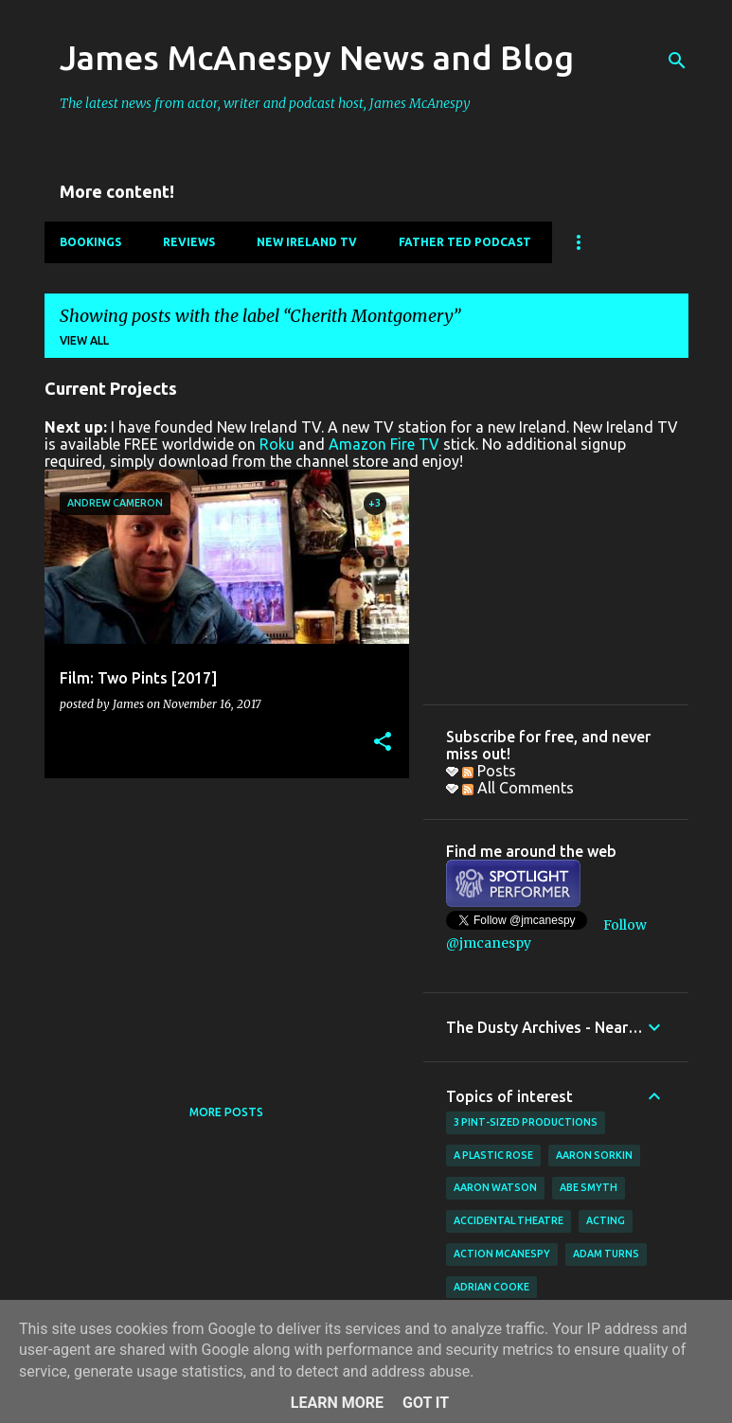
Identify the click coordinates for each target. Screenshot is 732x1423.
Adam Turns (606, 1253)
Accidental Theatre (508, 1220)
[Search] (677, 60)
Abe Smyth (588, 1187)
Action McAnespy (502, 1253)
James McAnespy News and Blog (317, 57)
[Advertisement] (220, 925)
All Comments (518, 787)
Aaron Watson (495, 1187)
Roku (277, 444)
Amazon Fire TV (384, 444)
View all (84, 340)
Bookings (90, 242)
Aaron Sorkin (594, 1155)
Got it (425, 1403)
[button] (382, 743)
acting (605, 1220)
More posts (226, 1112)
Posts (489, 770)
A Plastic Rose (493, 1155)
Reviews (189, 242)
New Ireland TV (307, 242)
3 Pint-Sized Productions (526, 1122)
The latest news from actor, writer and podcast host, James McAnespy (265, 103)
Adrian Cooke (491, 1286)
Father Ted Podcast (465, 242)
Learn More (337, 1403)
